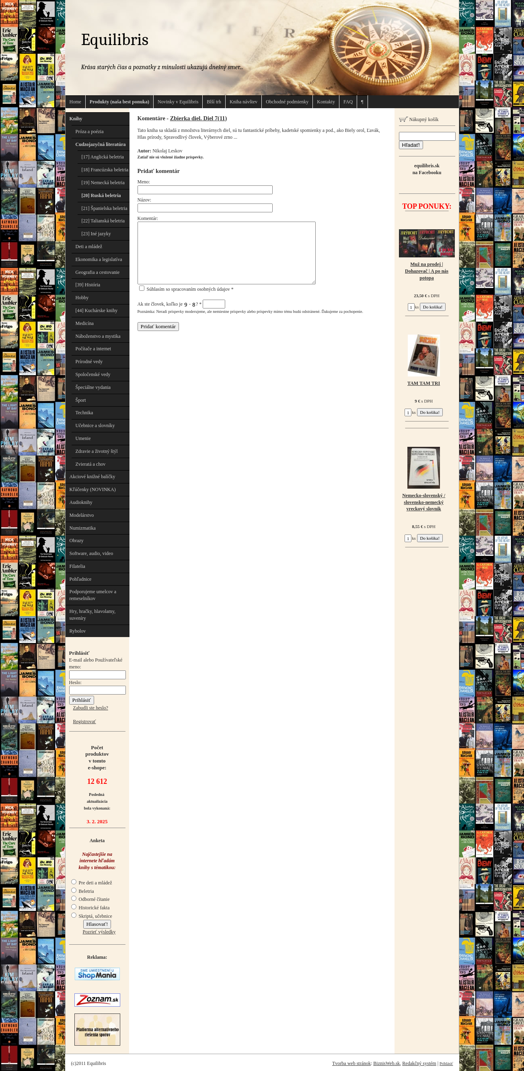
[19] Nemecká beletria (103, 182)
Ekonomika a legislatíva (99, 259)
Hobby (82, 297)
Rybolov (78, 631)
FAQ (348, 102)
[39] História (88, 285)
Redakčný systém (419, 1063)
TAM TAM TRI (423, 383)
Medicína (85, 323)
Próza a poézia (90, 131)
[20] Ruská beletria (101, 195)
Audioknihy (81, 502)
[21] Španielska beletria (104, 208)
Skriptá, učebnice (91, 916)
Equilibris (115, 39)
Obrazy (77, 540)
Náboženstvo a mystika (98, 336)
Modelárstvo (82, 515)
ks (413, 306)
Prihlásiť (446, 1063)
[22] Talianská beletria (103, 221)
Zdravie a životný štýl (97, 451)
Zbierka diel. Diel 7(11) (198, 118)
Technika (84, 412)
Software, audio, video (91, 553)
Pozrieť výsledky (98, 932)
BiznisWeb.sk (386, 1063)
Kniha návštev (243, 102)
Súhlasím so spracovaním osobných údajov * (186, 289)
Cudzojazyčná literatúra (101, 144)
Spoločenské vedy (93, 374)
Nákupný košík (419, 119)
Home (75, 102)
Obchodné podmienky (287, 102)
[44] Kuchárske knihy (97, 310)
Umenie (83, 438)
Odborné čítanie (90, 899)
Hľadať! (411, 145)
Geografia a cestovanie (98, 272)
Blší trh (214, 102)
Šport (81, 400)
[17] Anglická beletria (103, 157)
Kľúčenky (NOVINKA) (93, 489)
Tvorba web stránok (351, 1063)
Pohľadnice (81, 579)
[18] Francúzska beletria (105, 170)
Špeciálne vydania (93, 387)
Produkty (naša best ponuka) (119, 102)
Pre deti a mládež (91, 883)
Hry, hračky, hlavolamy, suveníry (93, 614)
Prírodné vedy (89, 361)
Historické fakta (90, 908)
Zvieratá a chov (91, 464)
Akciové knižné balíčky (92, 476)
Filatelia (77, 566)
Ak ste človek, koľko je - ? (182, 304)
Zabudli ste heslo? (90, 708)
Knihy (76, 118)
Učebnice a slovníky (95, 425)
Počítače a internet (93, 349)
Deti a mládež (89, 246)
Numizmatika (83, 528)
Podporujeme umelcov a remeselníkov (93, 595)
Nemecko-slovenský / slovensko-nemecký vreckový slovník (423, 502)
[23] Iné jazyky (96, 233)
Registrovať (84, 721)
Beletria (82, 891)
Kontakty (326, 102)
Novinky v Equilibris (178, 102)
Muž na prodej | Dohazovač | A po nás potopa (426, 271)
